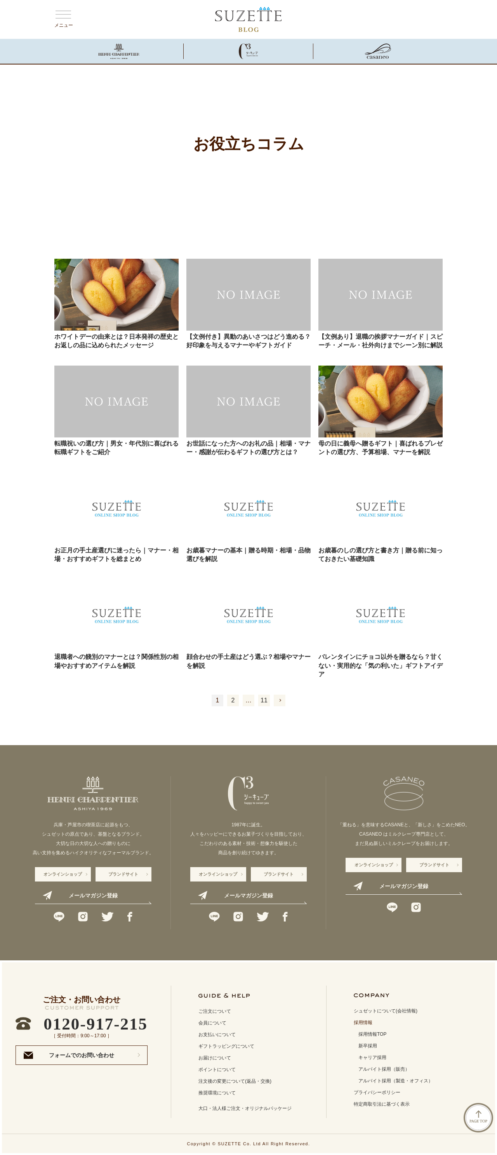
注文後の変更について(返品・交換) (234, 1081)
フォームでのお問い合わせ (81, 1055)
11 (264, 700)
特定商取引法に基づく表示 (382, 1104)
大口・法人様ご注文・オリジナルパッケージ (245, 1108)
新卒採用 (367, 1046)
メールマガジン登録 (93, 895)
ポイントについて (217, 1069)
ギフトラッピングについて (226, 1046)
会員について (212, 1023)
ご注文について (214, 1011)
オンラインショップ (62, 874)
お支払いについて (217, 1034)
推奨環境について (217, 1093)
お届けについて (214, 1058)
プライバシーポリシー (377, 1092)
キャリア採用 (372, 1057)
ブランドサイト (123, 874)
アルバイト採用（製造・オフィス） (395, 1081)
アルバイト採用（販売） (384, 1069)
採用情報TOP (372, 1034)
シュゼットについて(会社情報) (385, 1011)
